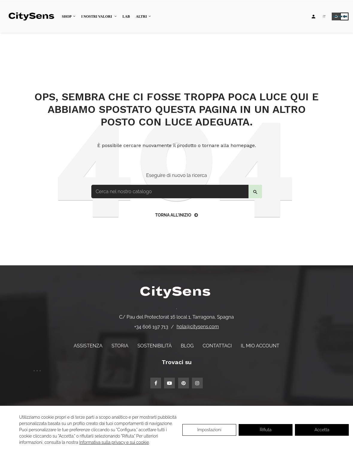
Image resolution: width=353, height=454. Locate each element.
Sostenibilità (154, 346)
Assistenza (88, 346)
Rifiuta (266, 429)
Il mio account (260, 346)
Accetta (322, 429)
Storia (119, 346)
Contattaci (217, 346)
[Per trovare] (176, 191)
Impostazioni (209, 429)
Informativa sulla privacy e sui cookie (114, 442)
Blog (187, 346)
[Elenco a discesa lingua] (324, 16)
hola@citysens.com (198, 326)
